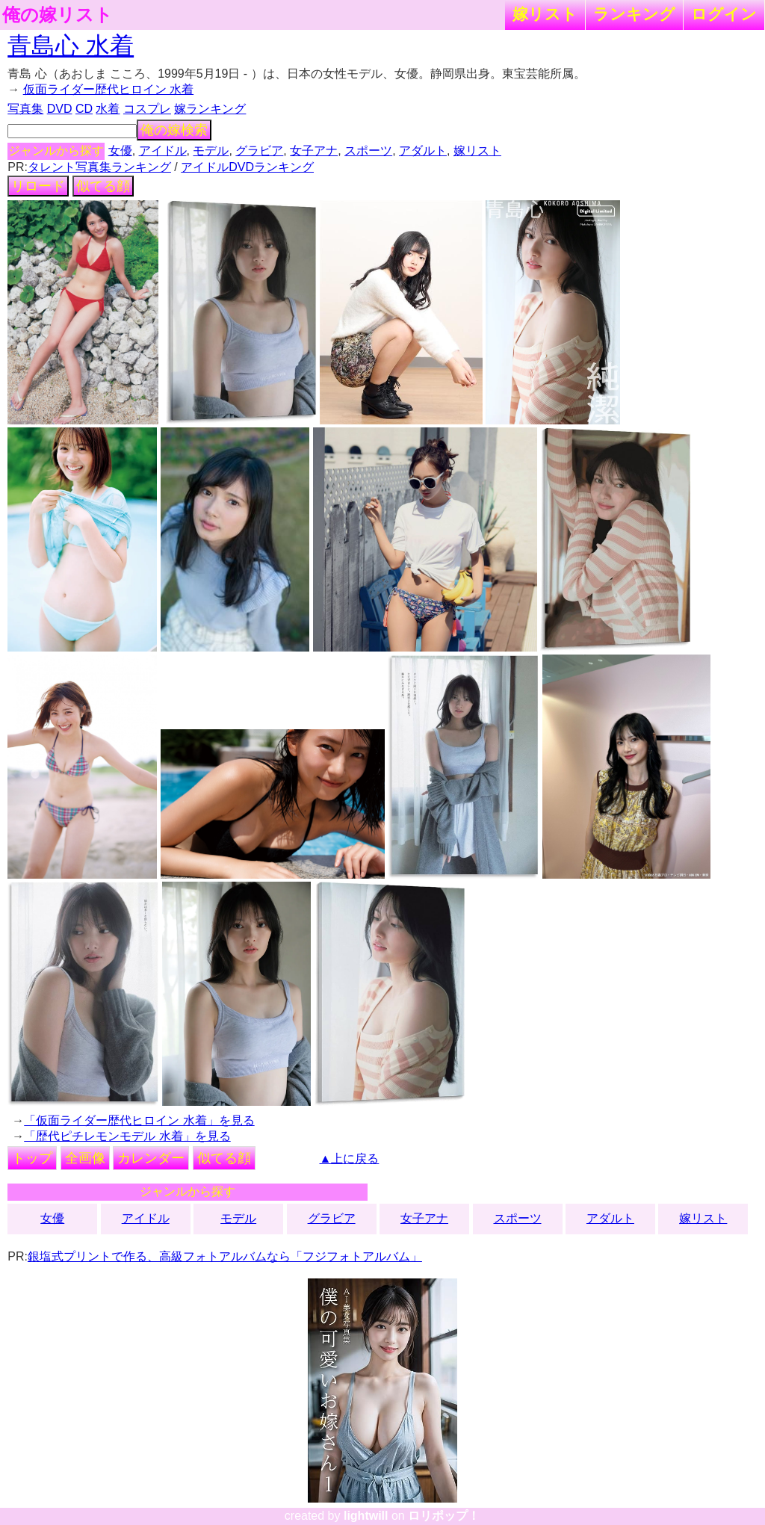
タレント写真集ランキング (99, 167)
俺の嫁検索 (174, 130)
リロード (38, 186)
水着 (108, 108)
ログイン (724, 13)
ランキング (634, 13)
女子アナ (314, 150)
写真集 (25, 108)
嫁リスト (544, 13)
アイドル (163, 150)
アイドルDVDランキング (247, 167)
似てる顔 (103, 186)
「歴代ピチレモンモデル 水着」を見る (127, 1136)
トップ (32, 1158)
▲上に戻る (350, 1158)
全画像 (85, 1158)
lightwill (366, 1515)
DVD (59, 108)
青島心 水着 (70, 45)
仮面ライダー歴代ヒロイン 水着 (108, 89)
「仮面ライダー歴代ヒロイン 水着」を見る (139, 1120)
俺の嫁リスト (57, 15)
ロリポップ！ (444, 1515)
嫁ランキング (210, 108)
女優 (120, 150)
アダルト (423, 150)
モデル (211, 150)
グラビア (259, 150)
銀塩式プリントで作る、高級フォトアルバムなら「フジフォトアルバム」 (225, 1256)
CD (84, 108)
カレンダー (151, 1158)
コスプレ (147, 108)
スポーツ (368, 150)
